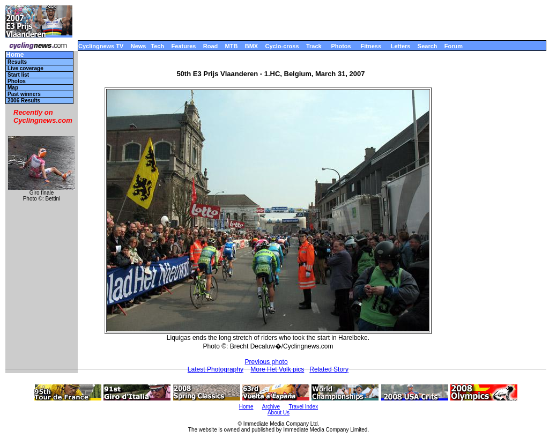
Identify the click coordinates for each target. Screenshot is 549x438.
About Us (279, 412)
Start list (18, 75)
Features (184, 46)
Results (17, 62)
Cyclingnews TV (100, 46)
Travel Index (303, 407)
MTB (231, 46)
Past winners (24, 94)
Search (427, 46)
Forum (453, 46)
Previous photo (266, 362)
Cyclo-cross (282, 46)
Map (13, 88)
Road (210, 46)
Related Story (328, 369)
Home (15, 54)
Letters (401, 46)
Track (314, 46)
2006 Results (24, 100)
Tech (157, 46)
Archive (271, 407)
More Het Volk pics (277, 369)
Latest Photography (215, 369)
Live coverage (25, 68)
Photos (341, 46)
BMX (251, 46)
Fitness (370, 46)
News (138, 46)
